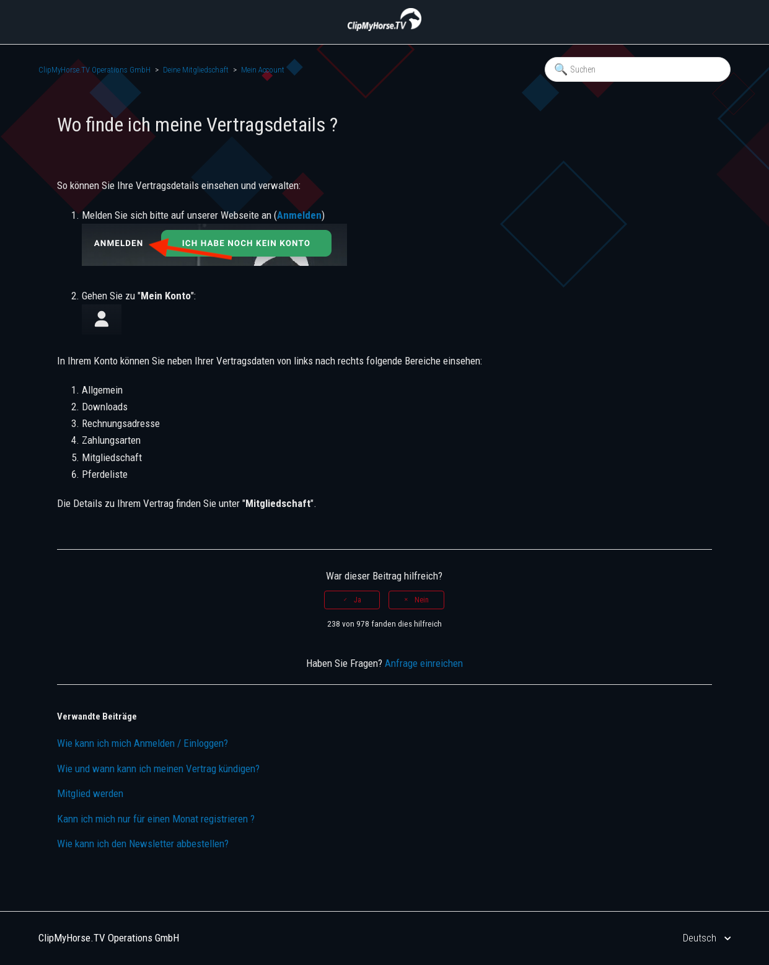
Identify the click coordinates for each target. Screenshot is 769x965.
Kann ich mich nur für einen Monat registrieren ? (156, 819)
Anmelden (299, 215)
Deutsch (701, 938)
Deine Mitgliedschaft (196, 69)
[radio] (352, 600)
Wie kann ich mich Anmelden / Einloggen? (142, 743)
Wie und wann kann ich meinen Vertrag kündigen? (158, 768)
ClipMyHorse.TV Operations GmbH (94, 69)
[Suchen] (638, 69)
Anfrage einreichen (424, 663)
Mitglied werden (90, 793)
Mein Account (262, 69)
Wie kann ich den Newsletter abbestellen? (143, 843)
